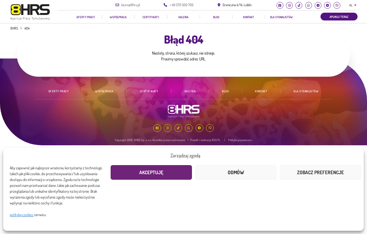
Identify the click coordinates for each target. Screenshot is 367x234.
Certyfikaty (151, 17)
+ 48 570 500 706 (182, 5)
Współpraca (118, 17)
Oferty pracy (85, 17)
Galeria (183, 17)
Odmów (236, 172)
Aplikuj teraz (339, 17)
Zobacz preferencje (320, 172)
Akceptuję (151, 172)
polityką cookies (22, 214)
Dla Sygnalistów (281, 17)
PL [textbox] (350, 5)
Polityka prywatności (240, 140)
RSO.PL (216, 140)
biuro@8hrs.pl (130, 5)
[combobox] (354, 5)
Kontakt (248, 17)
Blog (216, 17)
